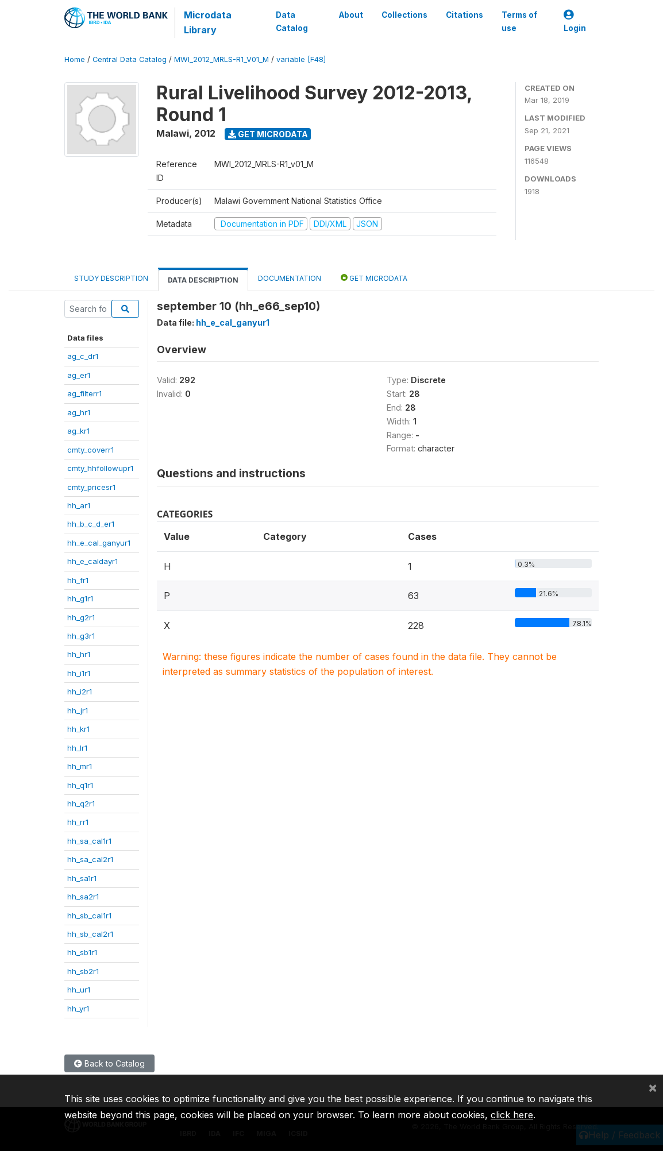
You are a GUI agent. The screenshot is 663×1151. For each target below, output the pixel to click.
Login (575, 21)
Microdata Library (208, 22)
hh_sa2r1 (83, 896)
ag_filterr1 (84, 393)
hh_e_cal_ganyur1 (98, 542)
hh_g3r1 (81, 635)
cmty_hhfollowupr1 (100, 468)
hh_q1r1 (80, 785)
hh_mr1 (79, 766)
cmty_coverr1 (90, 449)
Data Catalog (292, 21)
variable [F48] (301, 59)
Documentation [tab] (289, 278)
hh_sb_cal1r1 (89, 915)
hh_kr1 (78, 728)
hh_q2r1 (81, 803)
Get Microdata (268, 134)
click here (512, 1115)
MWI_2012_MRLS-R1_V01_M (221, 59)
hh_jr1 (77, 710)
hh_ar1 (78, 505)
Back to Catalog (109, 1063)
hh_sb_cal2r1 (90, 933)
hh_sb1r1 (82, 952)
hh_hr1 (78, 654)
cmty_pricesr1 (91, 487)
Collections (404, 15)
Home (74, 59)
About (351, 15)
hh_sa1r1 (82, 878)
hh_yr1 (78, 1008)
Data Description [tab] (203, 280)
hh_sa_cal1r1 (89, 840)
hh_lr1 (77, 747)
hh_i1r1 (78, 673)
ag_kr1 (78, 430)
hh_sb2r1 (83, 971)
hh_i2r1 (79, 691)
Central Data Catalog (129, 59)
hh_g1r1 (80, 598)
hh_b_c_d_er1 (90, 523)
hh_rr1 (77, 821)
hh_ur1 (78, 989)
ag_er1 (78, 375)
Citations (464, 15)
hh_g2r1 (81, 617)
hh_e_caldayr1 (92, 561)
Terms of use (519, 21)
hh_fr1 (77, 580)
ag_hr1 (78, 412)
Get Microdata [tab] (374, 278)
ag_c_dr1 (82, 356)
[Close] (652, 1087)
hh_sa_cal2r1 (90, 859)
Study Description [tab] (111, 278)
